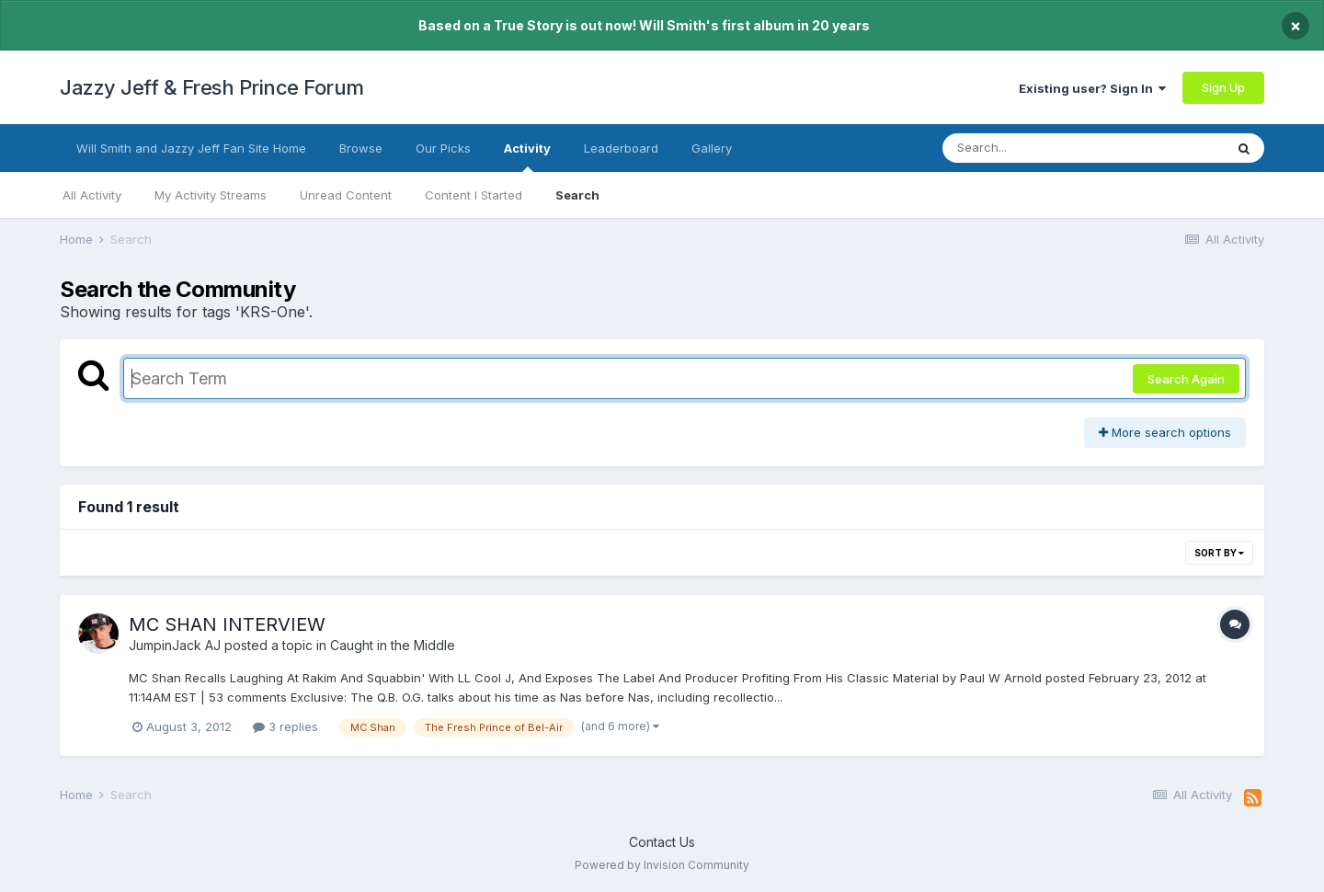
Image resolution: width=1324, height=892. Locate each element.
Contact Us (662, 842)
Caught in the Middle (392, 645)
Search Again (1186, 379)
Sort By (1219, 552)
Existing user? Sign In (1092, 88)
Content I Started (473, 195)
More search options (1165, 432)
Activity (527, 156)
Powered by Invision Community (662, 865)
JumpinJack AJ (175, 645)
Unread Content (346, 195)
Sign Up (1223, 87)
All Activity (92, 195)
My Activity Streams (210, 195)
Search (577, 195)
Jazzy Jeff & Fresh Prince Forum (212, 87)
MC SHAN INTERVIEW (227, 624)
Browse (360, 148)
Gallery (711, 148)
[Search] (1033, 148)
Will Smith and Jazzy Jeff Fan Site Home (191, 148)
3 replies (285, 726)
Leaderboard (621, 148)
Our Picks (443, 148)
